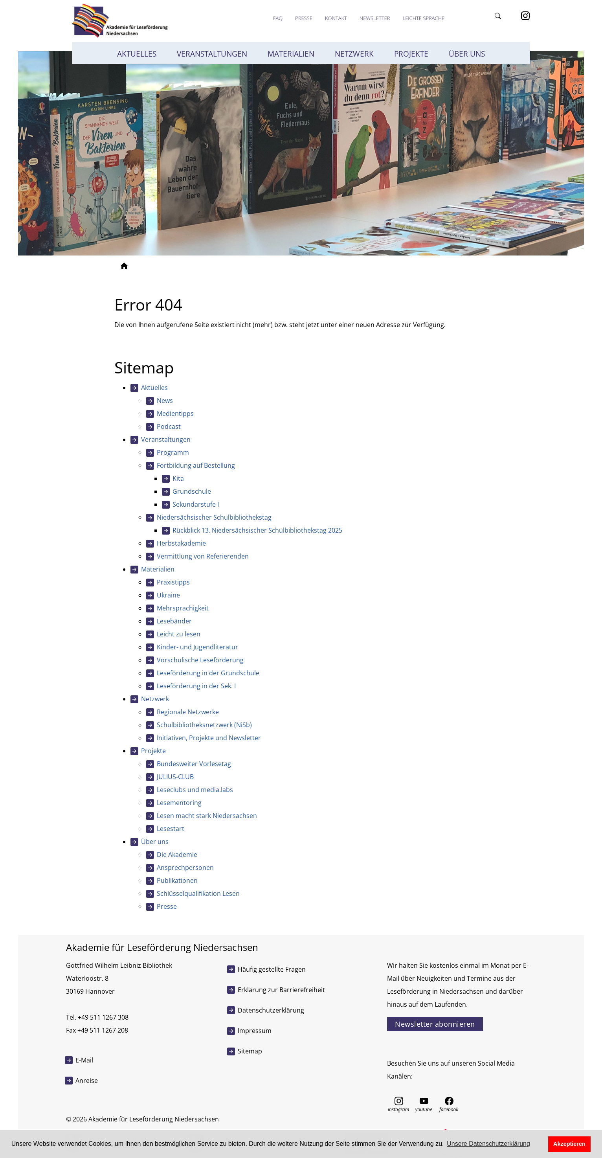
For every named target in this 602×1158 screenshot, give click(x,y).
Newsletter (375, 18)
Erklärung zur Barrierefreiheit (281, 989)
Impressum (255, 1030)
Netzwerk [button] (354, 54)
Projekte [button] (411, 54)
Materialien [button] (291, 54)
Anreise (86, 1080)
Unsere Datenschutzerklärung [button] (488, 1143)
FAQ (278, 18)
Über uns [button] (467, 54)
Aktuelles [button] (136, 54)
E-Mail (84, 1060)
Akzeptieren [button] (569, 1144)
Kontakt (336, 18)
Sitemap (250, 1051)
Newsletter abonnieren (435, 1024)
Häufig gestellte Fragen (272, 969)
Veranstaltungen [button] (212, 54)
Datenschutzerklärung (271, 1010)
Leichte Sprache (423, 18)
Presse (303, 18)
